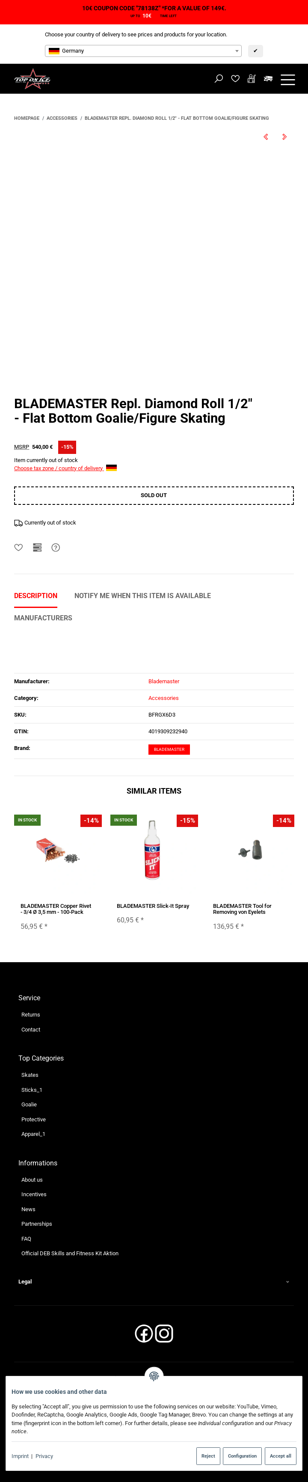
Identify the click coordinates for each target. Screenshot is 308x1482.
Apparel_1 (33, 1134)
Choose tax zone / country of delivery (65, 468)
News (28, 1209)
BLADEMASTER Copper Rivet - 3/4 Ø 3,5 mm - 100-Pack (56, 909)
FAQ (26, 1239)
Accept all (280, 1456)
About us (32, 1179)
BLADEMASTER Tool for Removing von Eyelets (242, 909)
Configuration (242, 1456)
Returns (30, 1014)
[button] (154, 1282)
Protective (33, 1119)
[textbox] (143, 50)
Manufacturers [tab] (43, 618)
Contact (30, 1029)
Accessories (163, 698)
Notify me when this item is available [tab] (142, 596)
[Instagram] (164, 1336)
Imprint (20, 1456)
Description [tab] (35, 596)
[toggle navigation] (287, 79)
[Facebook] (144, 1336)
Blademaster (169, 749)
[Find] (218, 79)
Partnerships (36, 1224)
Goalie (29, 1104)
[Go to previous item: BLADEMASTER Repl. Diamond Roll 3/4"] (265, 136)
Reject (208, 1456)
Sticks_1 (31, 1089)
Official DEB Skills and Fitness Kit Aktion (69, 1253)
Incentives (34, 1194)
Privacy (44, 1456)
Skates (29, 1075)
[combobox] (143, 51)
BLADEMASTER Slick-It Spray (153, 906)
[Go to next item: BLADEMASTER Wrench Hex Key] (284, 136)
